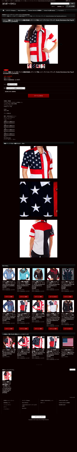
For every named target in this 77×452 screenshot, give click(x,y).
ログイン (53, 6)
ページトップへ (72, 397)
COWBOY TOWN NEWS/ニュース (46, 400)
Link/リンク (42, 402)
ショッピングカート (7, 404)
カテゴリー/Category (26, 400)
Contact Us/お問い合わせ (63, 400)
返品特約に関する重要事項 (10, 91)
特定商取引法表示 (62, 404)
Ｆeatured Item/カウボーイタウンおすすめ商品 (29, 405)
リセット (73, 369)
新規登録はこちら (60, 6)
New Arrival (24, 408)
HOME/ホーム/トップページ (9, 400)
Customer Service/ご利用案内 (64, 402)
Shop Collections (25, 402)
